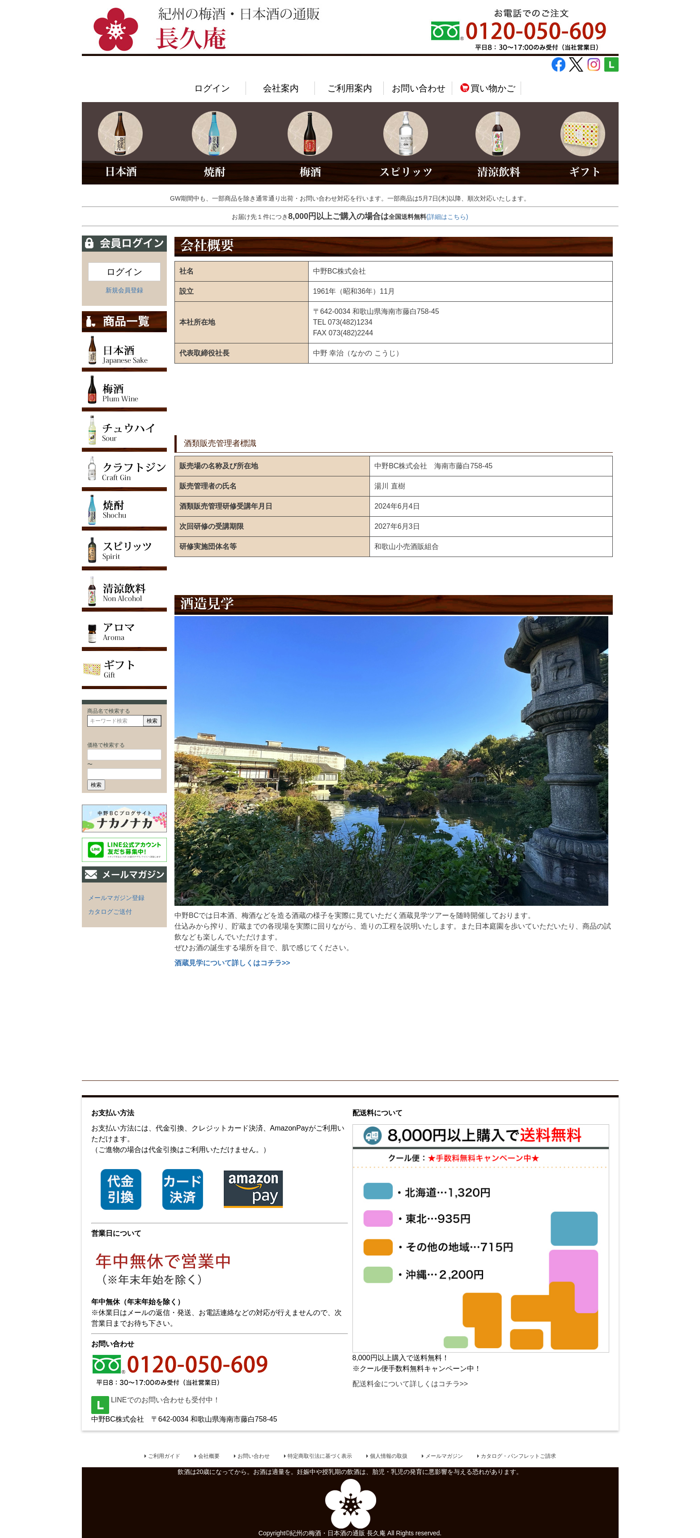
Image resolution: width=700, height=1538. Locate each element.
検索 (152, 721)
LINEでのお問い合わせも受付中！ (155, 1400)
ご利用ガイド (164, 1456)
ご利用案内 (349, 88)
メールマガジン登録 (116, 897)
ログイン (212, 88)
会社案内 (281, 88)
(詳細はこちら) (447, 216)
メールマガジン (444, 1456)
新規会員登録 (124, 290)
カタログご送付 (110, 911)
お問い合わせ (418, 88)
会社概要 (209, 1456)
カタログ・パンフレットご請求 (518, 1456)
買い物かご (487, 88)
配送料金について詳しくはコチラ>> (410, 1384)
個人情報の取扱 (388, 1456)
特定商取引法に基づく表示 (320, 1456)
